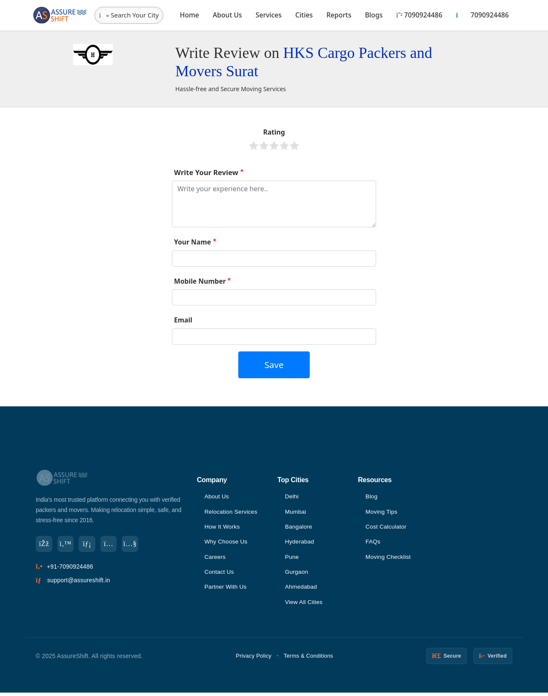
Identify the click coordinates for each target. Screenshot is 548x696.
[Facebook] (44, 544)
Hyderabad (300, 543)
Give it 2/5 (264, 146)
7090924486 (419, 15)
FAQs (373, 543)
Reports (338, 15)
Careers (215, 558)
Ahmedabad (301, 589)
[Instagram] (110, 544)
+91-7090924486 (70, 567)
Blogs (374, 15)
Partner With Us (226, 589)
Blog (371, 496)
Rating (274, 132)
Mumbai (296, 512)
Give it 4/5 (284, 146)
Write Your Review (206, 172)
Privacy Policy (253, 659)
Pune (292, 558)
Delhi (292, 496)
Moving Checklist (388, 558)
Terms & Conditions (308, 659)
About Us (227, 15)
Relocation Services (231, 512)
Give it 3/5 (274, 146)
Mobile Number (200, 281)
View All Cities (304, 605)
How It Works (222, 527)
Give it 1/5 (253, 146)
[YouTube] (132, 544)
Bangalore (299, 527)
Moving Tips (381, 512)
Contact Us (219, 574)
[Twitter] (66, 544)
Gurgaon (297, 574)
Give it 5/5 (294, 146)
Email (183, 320)
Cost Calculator (386, 527)
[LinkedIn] (88, 544)
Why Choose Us (226, 543)
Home (189, 15)
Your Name (192, 242)
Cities (304, 15)
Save (273, 365)
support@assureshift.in (78, 581)
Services (269, 15)
